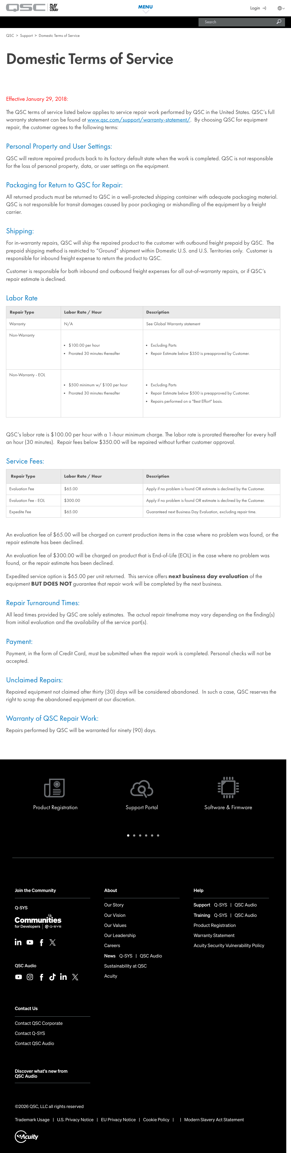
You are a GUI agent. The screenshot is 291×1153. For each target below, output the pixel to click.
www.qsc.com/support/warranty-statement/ (138, 119)
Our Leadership (120, 936)
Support (26, 35)
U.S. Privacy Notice (75, 1120)
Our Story (114, 905)
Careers (112, 946)
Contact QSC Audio (34, 1044)
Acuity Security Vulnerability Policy (228, 946)
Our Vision (115, 916)
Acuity (110, 977)
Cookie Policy (156, 1120)
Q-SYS (21, 908)
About (110, 891)
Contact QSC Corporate (39, 1024)
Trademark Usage (32, 1120)
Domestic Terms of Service (59, 35)
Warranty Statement (213, 936)
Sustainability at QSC (125, 966)
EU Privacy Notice (118, 1120)
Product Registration (214, 926)
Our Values (115, 926)
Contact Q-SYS (30, 1034)
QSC (10, 35)
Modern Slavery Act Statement (214, 1120)
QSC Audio (25, 966)
